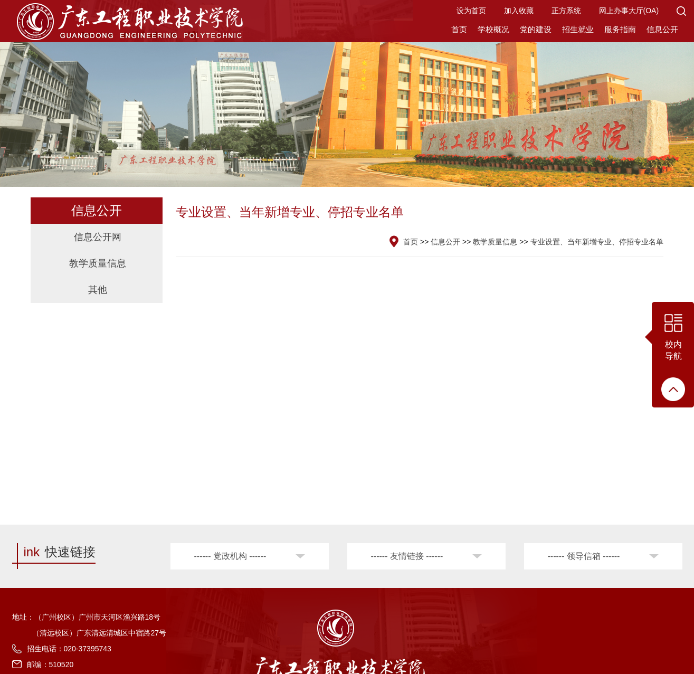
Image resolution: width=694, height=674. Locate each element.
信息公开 (662, 29)
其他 (97, 289)
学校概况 (493, 29)
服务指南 (620, 29)
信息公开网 (97, 237)
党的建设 (536, 29)
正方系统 (566, 10)
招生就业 (578, 29)
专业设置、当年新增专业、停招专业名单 (596, 242)
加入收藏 (519, 10)
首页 (459, 29)
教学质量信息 (97, 263)
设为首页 (471, 10)
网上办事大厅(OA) (629, 10)
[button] (681, 10)
